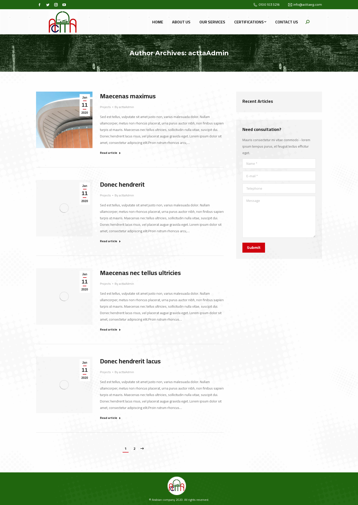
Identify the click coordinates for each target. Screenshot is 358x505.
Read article (110, 153)
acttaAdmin (208, 53)
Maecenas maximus (128, 96)
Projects (105, 107)
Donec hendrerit (122, 184)
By (124, 107)
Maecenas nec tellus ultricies (140, 272)
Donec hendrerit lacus (130, 361)
